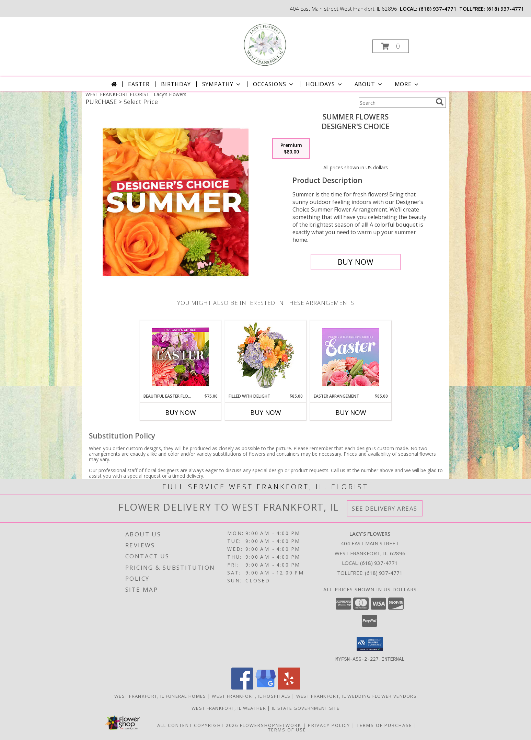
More (407, 84)
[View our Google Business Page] (266, 687)
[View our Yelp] (289, 687)
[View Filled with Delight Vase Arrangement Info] (265, 357)
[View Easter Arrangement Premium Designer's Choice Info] (350, 357)
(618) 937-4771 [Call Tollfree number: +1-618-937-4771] (384, 572)
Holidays (324, 84)
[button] (390, 46)
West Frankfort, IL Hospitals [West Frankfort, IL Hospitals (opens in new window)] (251, 696)
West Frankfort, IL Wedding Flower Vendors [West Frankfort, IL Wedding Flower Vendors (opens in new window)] (356, 696)
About (369, 84)
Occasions (274, 84)
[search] (440, 102)
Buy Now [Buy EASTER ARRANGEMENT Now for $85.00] (350, 412)
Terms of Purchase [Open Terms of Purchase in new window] (384, 725)
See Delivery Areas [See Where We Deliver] (384, 508)
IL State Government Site (305, 708)
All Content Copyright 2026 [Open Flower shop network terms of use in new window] (197, 725)
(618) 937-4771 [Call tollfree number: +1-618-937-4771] (505, 8)
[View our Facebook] (242, 687)
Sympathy (222, 84)
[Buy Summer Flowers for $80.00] (356, 262)
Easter (139, 84)
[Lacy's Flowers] (265, 44)
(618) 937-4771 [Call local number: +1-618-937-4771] (438, 8)
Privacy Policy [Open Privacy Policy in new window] (329, 725)
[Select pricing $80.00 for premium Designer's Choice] (291, 149)
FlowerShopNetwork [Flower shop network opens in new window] (270, 725)
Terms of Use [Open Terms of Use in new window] (287, 729)
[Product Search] (395, 102)
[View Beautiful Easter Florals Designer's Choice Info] (180, 357)
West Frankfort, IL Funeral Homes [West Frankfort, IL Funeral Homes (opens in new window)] (160, 696)
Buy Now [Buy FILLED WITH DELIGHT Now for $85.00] (265, 412)
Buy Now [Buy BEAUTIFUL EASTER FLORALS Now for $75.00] (180, 412)
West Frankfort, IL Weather (229, 708)
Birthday (176, 84)
